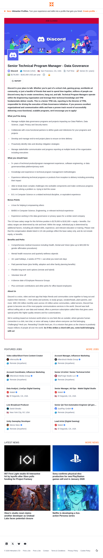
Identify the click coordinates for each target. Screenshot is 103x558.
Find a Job (26, 551)
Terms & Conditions (58, 551)
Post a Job (37, 551)
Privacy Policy (73, 551)
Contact (46, 551)
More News (92, 442)
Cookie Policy (85, 551)
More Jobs (92, 349)
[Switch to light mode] (97, 550)
